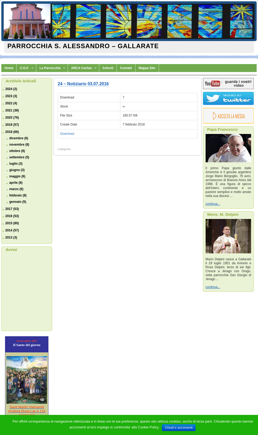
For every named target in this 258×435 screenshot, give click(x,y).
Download (67, 134)
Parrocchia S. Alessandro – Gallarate (83, 46)
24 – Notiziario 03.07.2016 (83, 84)
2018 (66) (12, 132)
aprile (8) (15, 183)
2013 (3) (11, 237)
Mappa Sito (147, 68)
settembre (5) (19, 157)
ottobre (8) (17, 151)
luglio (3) (15, 163)
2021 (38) (12, 110)
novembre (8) (19, 144)
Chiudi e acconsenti (179, 427)
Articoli (107, 68)
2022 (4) (11, 103)
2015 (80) (12, 223)
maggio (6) (17, 176)
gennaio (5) (17, 202)
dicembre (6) (18, 138)
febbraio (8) (17, 195)
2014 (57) (12, 230)
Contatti (126, 68)
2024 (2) (11, 89)
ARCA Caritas (82, 68)
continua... (213, 204)
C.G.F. (25, 68)
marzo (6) (16, 189)
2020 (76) (12, 117)
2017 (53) (12, 209)
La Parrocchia (50, 68)
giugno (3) (17, 170)
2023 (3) (11, 96)
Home (8, 68)
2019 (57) (12, 125)
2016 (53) (12, 216)
